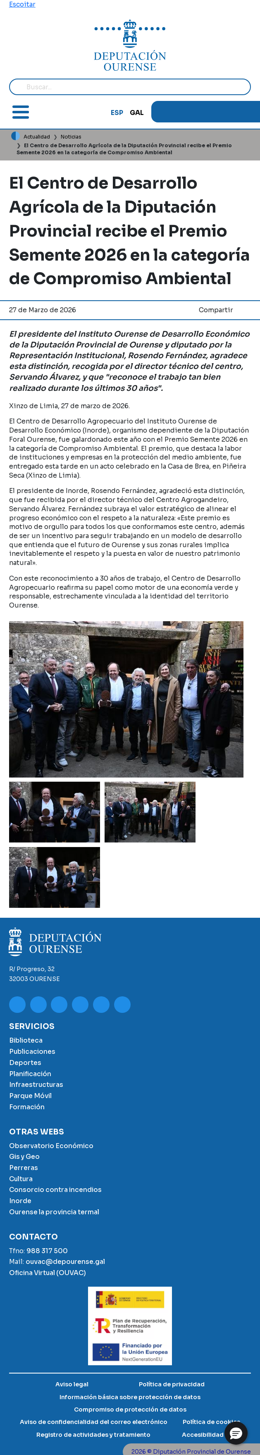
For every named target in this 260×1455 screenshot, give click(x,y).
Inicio (15, 136)
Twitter (211, 111)
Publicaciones (32, 1051)
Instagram (183, 111)
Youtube (166, 111)
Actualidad (37, 137)
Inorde (20, 1201)
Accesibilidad (203, 1434)
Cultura (21, 1179)
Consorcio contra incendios (55, 1190)
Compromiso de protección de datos (130, 1409)
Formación (27, 1107)
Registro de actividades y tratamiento (93, 1434)
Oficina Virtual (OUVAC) (47, 1273)
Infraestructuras (36, 1085)
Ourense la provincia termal (54, 1212)
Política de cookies (211, 1422)
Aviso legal (71, 1384)
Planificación (30, 1074)
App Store (245, 111)
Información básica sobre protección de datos (130, 1397)
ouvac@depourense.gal (65, 1262)
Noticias (71, 137)
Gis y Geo (24, 1157)
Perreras (23, 1168)
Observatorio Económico (51, 1146)
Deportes (25, 1063)
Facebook (197, 111)
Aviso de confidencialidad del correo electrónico (93, 1422)
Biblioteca (26, 1040)
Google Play (228, 111)
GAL (137, 113)
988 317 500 (47, 1251)
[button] (54, 812)
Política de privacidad (172, 1384)
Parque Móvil (30, 1096)
